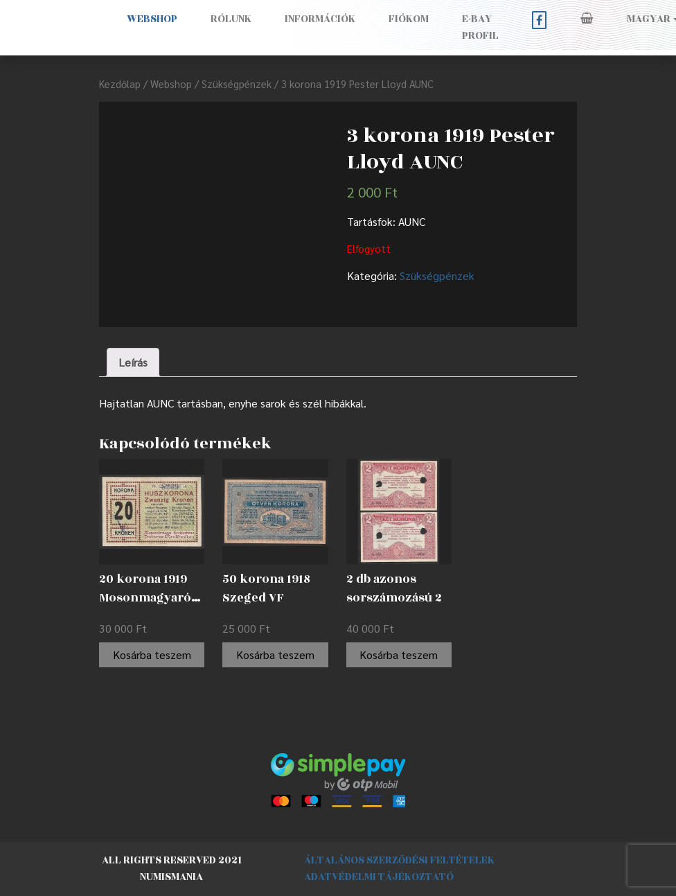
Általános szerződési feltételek (399, 860)
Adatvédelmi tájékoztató (379, 877)
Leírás (133, 362)
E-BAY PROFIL (480, 27)
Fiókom (409, 19)
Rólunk (231, 19)
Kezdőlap (120, 83)
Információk (320, 19)
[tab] (133, 362)
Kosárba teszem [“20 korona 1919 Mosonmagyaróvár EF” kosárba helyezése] (152, 654)
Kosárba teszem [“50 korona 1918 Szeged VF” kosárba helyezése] (275, 654)
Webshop (152, 19)
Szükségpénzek (237, 83)
